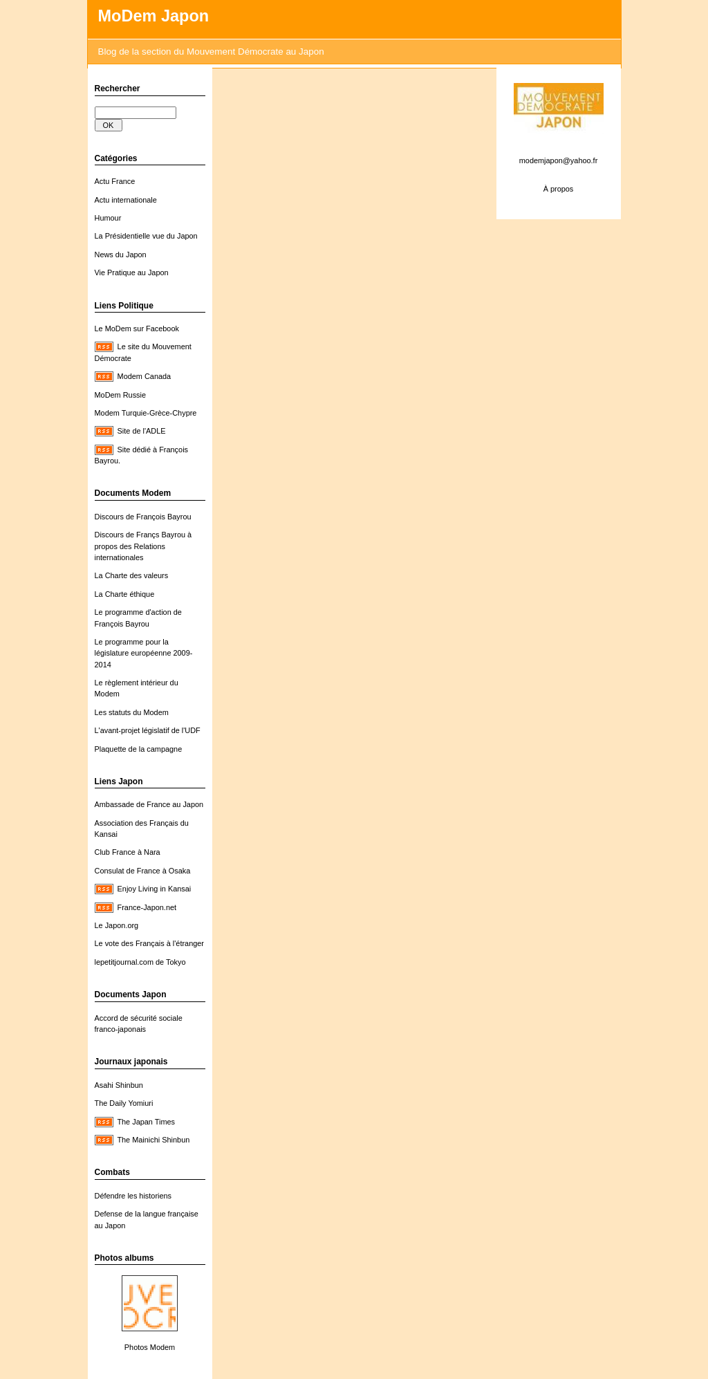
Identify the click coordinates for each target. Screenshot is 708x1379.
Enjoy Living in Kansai (155, 889)
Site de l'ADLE (142, 431)
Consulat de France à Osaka (143, 871)
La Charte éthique (125, 594)
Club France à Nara (127, 852)
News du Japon (121, 254)
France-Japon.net (147, 907)
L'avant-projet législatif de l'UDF (148, 730)
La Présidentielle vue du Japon (146, 236)
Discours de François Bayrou (143, 516)
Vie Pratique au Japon (132, 272)
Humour (108, 218)
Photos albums (124, 1258)
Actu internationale (126, 200)
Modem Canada (144, 376)
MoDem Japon (153, 16)
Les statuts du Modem (132, 712)
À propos (558, 189)
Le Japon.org (117, 925)
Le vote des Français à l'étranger (150, 943)
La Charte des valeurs (132, 575)
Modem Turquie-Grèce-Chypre (146, 413)
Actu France (115, 181)
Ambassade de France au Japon (149, 804)
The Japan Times (146, 1122)
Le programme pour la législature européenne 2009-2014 (144, 653)
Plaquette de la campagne (139, 749)
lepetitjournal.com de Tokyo (140, 962)
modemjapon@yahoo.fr (558, 160)
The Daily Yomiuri (124, 1103)
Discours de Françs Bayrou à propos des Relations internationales (143, 546)
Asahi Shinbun (119, 1085)
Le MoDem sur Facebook (137, 328)
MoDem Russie (121, 395)
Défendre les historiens (133, 1196)
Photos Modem (149, 1347)
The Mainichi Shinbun (153, 1140)
